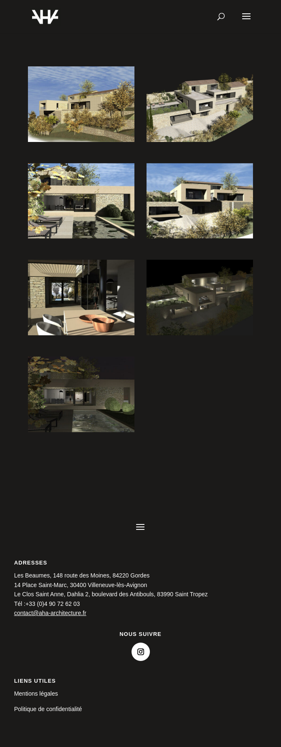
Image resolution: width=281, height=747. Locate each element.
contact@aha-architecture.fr (50, 613)
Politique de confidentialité (48, 709)
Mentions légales (36, 693)
